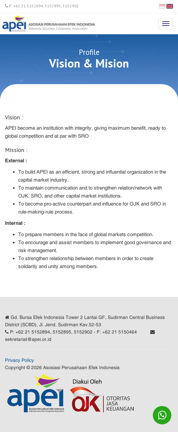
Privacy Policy (19, 360)
